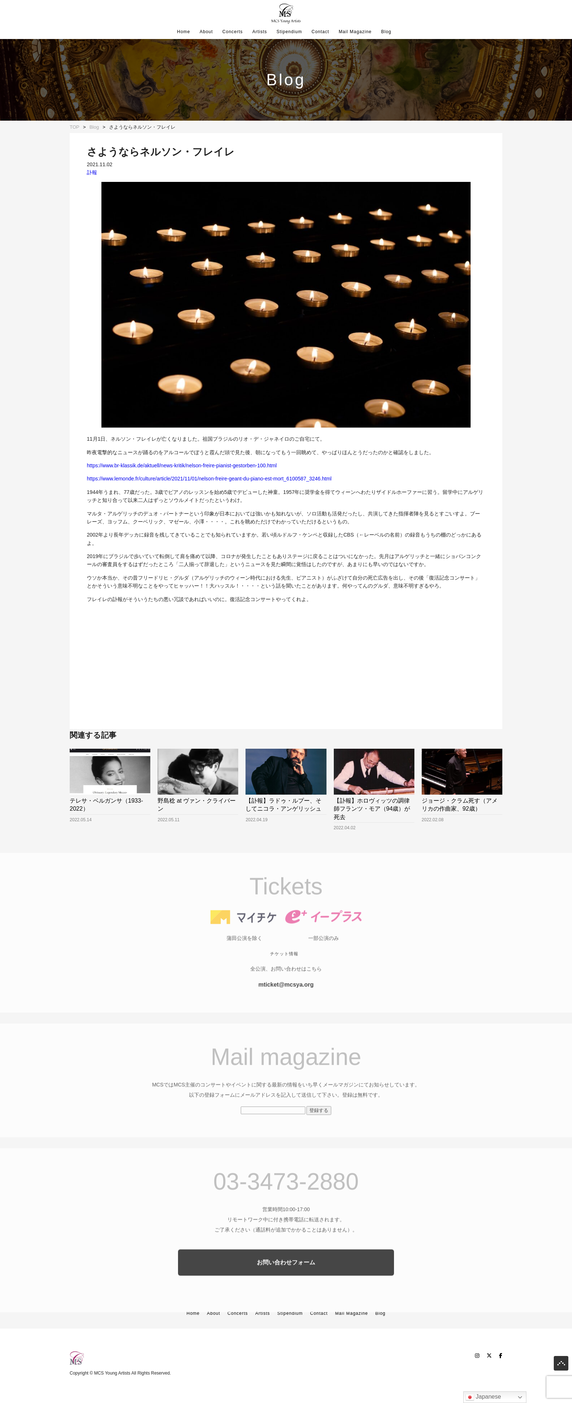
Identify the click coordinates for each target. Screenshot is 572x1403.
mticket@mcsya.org (286, 997)
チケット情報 (284, 966)
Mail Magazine (355, 31)
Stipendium (289, 31)
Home (183, 31)
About (206, 31)
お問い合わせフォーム (286, 1274)
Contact (320, 31)
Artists (259, 31)
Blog (386, 31)
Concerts (233, 31)
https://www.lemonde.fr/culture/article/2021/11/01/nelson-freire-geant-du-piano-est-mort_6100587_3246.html (209, 479)
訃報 (92, 172)
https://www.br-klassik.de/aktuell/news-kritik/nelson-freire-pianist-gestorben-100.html (182, 465)
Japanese (483, 1397)
